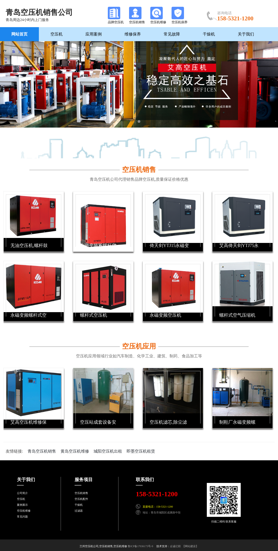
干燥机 (209, 34)
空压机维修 (24, 510)
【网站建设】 (190, 546)
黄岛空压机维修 (75, 451)
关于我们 (246, 34)
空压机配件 (81, 499)
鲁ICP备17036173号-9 (140, 546)
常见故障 (172, 34)
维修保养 (133, 34)
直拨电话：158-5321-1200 (158, 506)
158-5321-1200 (157, 494)
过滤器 (79, 510)
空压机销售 (139, 169)
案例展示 (22, 504)
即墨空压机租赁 (141, 451)
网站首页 (19, 34)
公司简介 (22, 493)
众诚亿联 (175, 546)
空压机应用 (139, 346)
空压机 (56, 34)
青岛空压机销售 (42, 451)
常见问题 (22, 516)
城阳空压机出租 (108, 451)
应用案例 (93, 34)
